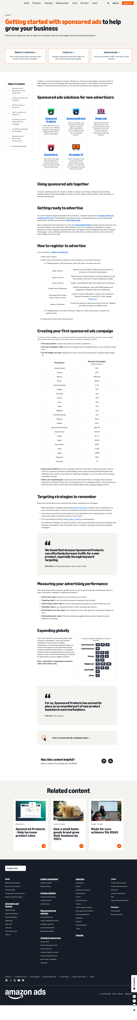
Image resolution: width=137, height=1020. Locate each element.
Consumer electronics (83, 890)
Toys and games (81, 925)
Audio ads (8, 927)
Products (36, 3)
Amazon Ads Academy (118, 883)
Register (128, 3)
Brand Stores (51, 154)
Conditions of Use (21, 977)
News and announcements (120, 900)
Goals (26, 3)
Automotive (80, 883)
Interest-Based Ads (49, 977)
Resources (114, 890)
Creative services (46, 900)
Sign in (116, 3)
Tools (74, 3)
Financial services (81, 900)
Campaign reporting (46, 924)
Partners (85, 3)
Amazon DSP (44, 942)
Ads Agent (43, 963)
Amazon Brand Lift (46, 917)
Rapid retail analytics (47, 931)
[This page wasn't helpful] (103, 761)
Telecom (79, 921)
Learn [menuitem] (113, 879)
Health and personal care (84, 907)
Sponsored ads (10, 910)
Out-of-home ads (11, 931)
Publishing (79, 918)
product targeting (75, 519)
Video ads (8, 924)
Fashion (78, 897)
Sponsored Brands (76, 118)
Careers (91, 977)
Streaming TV (76, 154)
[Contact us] (68, 52)
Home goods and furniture (84, 911)
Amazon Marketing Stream (49, 920)
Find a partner (115, 911)
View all (7, 934)
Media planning (45, 886)
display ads (92, 299)
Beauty (78, 886)
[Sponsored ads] (111, 52)
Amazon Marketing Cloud (48, 945)
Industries (80, 879)
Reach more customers (12, 886)
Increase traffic (10, 890)
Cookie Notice (64, 977)
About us (8, 977)
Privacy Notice (34, 977)
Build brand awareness (12, 883)
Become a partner (117, 914)
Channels (48, 3)
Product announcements (119, 886)
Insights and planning (49, 879)
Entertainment (80, 893)
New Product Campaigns (48, 959)
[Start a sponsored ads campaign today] (71, 738)
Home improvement (82, 914)
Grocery (78, 904)
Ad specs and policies (118, 893)
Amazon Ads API (45, 949)
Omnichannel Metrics (47, 927)
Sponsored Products (51, 120)
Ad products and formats (12, 905)
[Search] (108, 3)
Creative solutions (48, 893)
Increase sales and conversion (15, 893)
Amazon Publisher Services (49, 952)
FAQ (112, 897)
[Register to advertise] (25, 52)
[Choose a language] (15, 868)
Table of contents (16, 84)
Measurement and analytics (48, 912)
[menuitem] (15, 921)
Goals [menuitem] (7, 879)
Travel (78, 928)
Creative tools (45, 904)
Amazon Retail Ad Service (48, 956)
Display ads (101, 118)
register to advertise (59, 252)
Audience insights (46, 883)
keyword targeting (80, 508)
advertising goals (73, 220)
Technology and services (50, 938)
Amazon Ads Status (79, 977)
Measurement (62, 3)
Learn (94, 3)
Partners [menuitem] (115, 907)
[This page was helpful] (110, 761)
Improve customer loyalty (13, 897)
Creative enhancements (48, 897)
